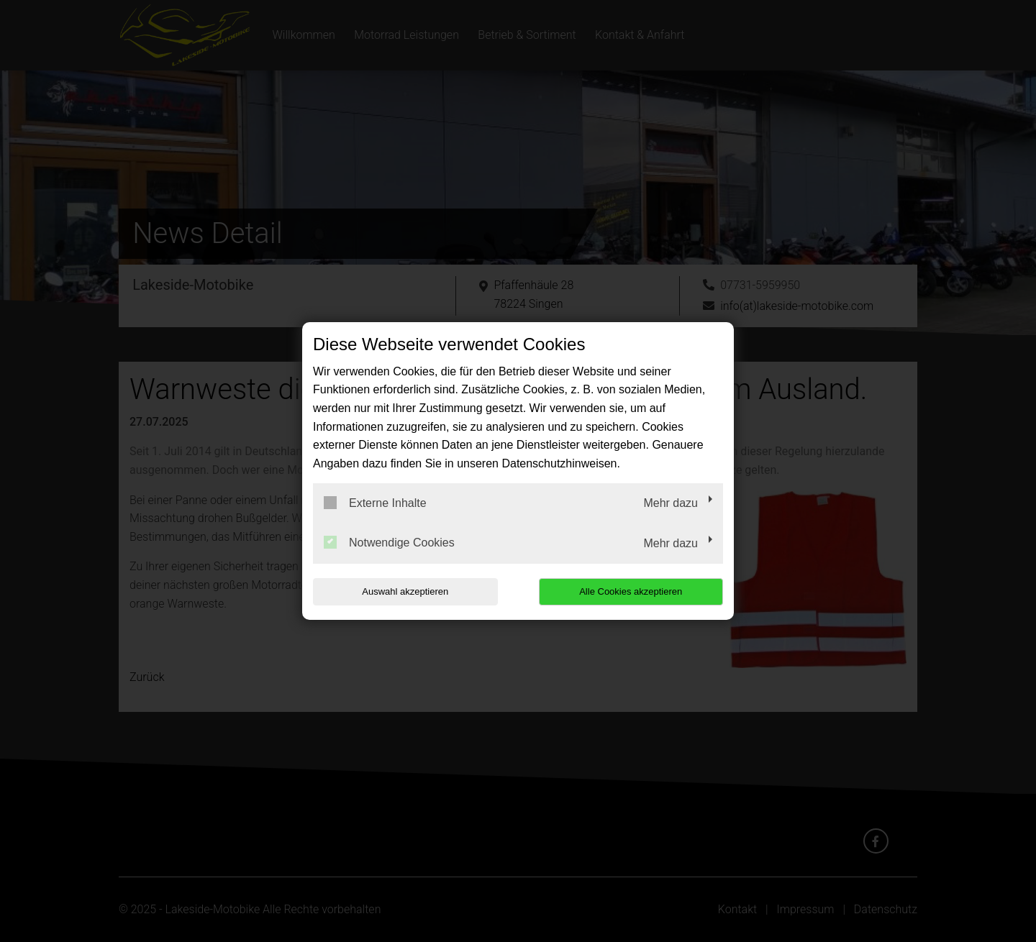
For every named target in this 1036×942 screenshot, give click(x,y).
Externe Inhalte (375, 502)
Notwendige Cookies (389, 542)
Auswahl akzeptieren (405, 591)
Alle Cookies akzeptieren (630, 591)
